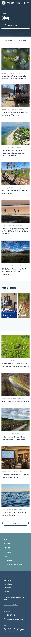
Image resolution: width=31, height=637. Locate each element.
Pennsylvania (8, 584)
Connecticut (7, 588)
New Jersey (7, 580)
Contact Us (8, 560)
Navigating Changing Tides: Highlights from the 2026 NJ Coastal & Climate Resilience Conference (15, 231)
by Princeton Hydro (17, 73)
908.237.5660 (10, 615)
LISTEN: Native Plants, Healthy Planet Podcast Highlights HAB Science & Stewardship (13, 271)
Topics (8, 40)
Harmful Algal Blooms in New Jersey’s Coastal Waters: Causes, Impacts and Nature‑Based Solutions (13, 153)
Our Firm (7, 544)
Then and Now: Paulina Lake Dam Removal (15, 402)
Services (7, 548)
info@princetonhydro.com (13, 619)
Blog (5, 556)
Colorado (6, 591)
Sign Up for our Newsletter (14, 564)
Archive (22, 40)
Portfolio (7, 552)
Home (6, 539)
